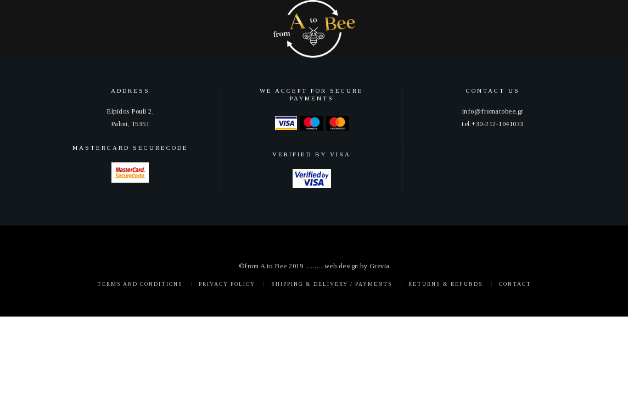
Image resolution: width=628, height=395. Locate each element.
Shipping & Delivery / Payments (331, 284)
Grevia (379, 266)
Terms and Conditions (140, 284)
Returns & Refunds (445, 284)
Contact (515, 284)
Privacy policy (227, 284)
